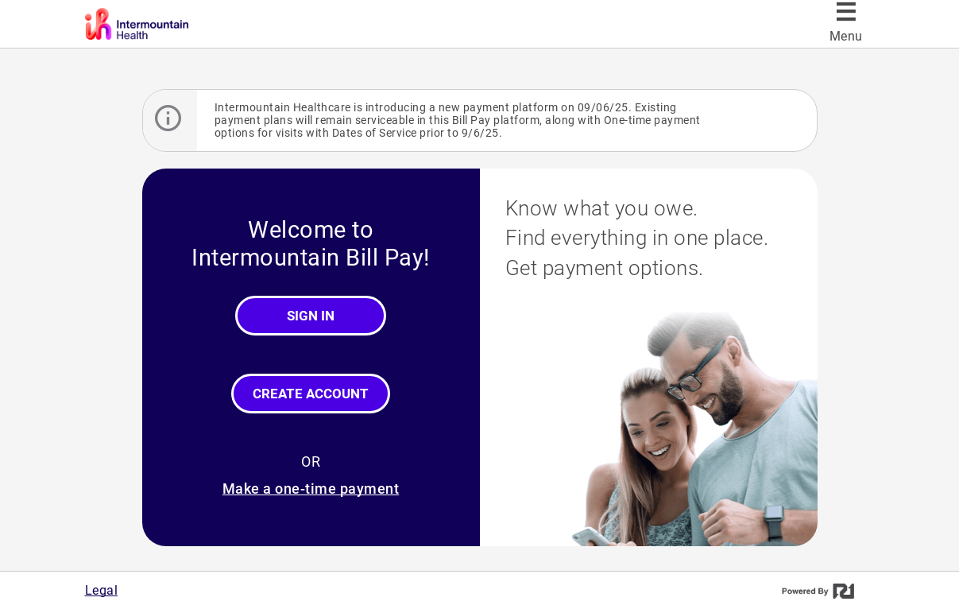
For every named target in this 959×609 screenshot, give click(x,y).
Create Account (311, 393)
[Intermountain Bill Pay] (194, 24)
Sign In (310, 316)
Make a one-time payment (311, 488)
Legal (101, 590)
